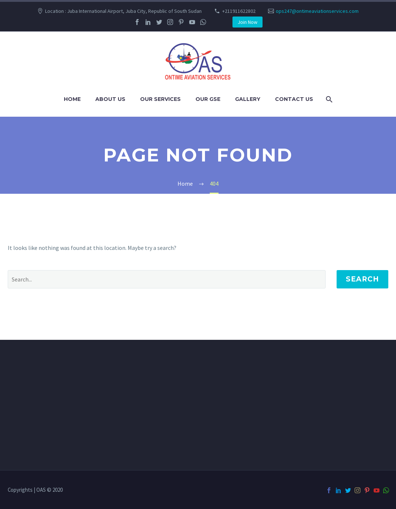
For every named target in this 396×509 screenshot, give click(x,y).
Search (362, 279)
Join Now (247, 22)
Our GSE (207, 99)
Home (72, 99)
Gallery (247, 99)
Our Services (160, 99)
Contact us (294, 99)
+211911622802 (239, 11)
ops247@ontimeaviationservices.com (317, 11)
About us (110, 99)
